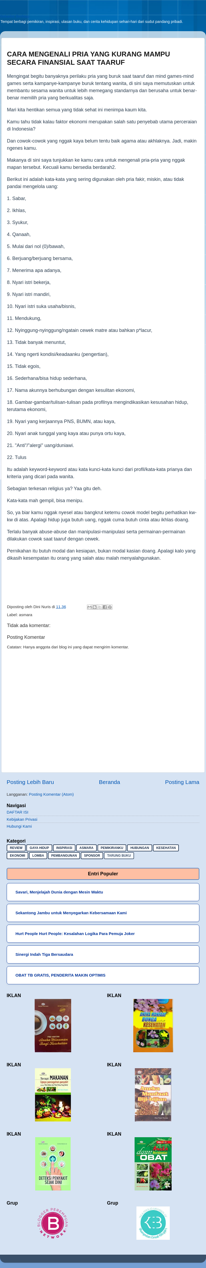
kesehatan (166, 848)
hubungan (139, 848)
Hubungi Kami (19, 826)
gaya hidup (39, 848)
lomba (38, 855)
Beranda (109, 782)
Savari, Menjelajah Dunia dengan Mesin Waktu (59, 892)
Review (16, 848)
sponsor (92, 855)
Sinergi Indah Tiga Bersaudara (44, 954)
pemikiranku (112, 848)
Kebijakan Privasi (22, 819)
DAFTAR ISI (17, 812)
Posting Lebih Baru (30, 782)
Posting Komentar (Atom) (51, 794)
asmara (25, 614)
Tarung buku (119, 855)
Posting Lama (182, 782)
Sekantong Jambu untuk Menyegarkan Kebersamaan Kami (71, 913)
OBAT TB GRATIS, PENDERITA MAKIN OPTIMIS (60, 975)
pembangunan (64, 855)
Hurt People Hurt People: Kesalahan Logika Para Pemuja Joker (75, 933)
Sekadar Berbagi (15, 16)
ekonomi (17, 855)
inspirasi (64, 848)
